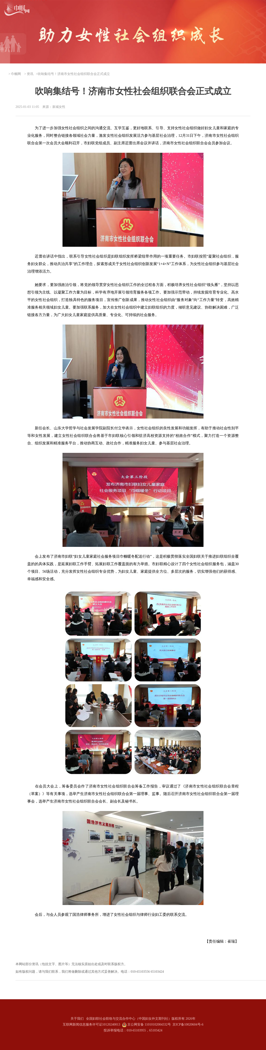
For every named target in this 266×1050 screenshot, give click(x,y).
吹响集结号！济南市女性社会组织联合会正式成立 (74, 74)
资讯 (30, 74)
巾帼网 (16, 74)
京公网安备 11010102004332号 (149, 1024)
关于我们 (77, 1018)
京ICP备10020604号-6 (187, 1024)
